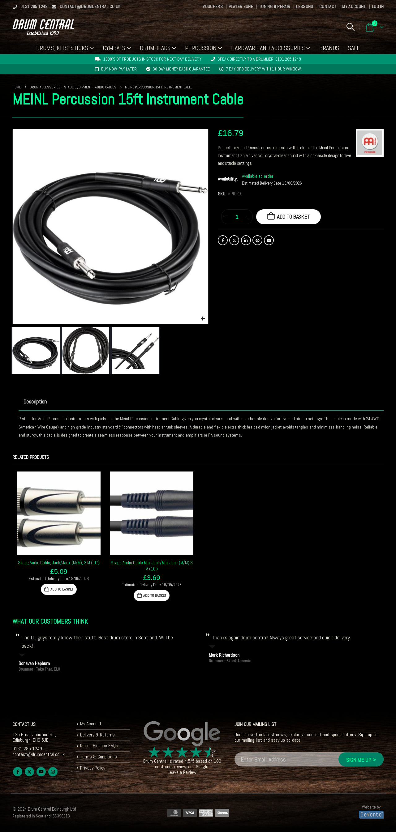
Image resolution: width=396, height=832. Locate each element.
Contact (327, 6)
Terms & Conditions (98, 756)
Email (269, 240)
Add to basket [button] (61, 589)
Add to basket (293, 216)
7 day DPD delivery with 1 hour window (263, 69)
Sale (354, 48)
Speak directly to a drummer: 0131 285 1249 (259, 59)
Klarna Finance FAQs (99, 745)
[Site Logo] (43, 27)
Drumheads (155, 48)
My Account (354, 6)
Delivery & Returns (97, 735)
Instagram (53, 771)
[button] (350, 27)
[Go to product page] (59, 513)
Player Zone (241, 6)
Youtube (41, 771)
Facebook (223, 240)
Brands (329, 48)
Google (202, 766)
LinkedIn (246, 240)
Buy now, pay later (119, 69)
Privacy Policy (92, 768)
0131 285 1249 (30, 6)
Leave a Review (182, 772)
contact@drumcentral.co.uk (86, 6)
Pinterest (257, 240)
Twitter (234, 240)
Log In (378, 6)
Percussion (201, 48)
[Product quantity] (237, 216)
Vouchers (213, 6)
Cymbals (114, 48)
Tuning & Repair (274, 6)
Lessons (304, 6)
